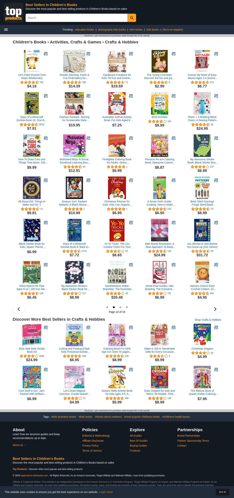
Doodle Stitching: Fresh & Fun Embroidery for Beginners (74, 76)
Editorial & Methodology (96, 435)
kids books (153, 29)
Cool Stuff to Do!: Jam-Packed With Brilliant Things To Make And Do (32, 392)
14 (114, 307)
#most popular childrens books (142, 416)
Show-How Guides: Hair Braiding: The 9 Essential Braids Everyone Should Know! (159, 287)
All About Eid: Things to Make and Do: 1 (31, 203)
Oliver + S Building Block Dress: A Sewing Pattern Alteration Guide (202, 119)
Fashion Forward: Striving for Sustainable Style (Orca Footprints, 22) (74, 119)
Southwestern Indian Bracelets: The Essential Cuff (117, 287)
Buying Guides (138, 445)
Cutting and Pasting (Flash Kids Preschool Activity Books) (74, 350)
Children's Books (29, 42)
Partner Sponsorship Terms (193, 440)
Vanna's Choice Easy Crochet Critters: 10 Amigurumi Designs (202, 287)
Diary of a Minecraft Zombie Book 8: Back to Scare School (74, 245)
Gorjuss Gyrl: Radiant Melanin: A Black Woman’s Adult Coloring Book (74, 203)
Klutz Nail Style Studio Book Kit (32, 350)
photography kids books (112, 29)
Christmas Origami (202, 348)
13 (107, 307)
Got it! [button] (222, 492)
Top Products (20, 469)
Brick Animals (159, 117)
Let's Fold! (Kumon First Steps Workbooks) (32, 76)
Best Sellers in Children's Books (51, 5)
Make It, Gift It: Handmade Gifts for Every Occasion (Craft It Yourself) (159, 350)
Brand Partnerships (188, 435)
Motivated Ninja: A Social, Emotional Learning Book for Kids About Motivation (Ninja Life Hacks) (74, 161)
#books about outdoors (108, 416)
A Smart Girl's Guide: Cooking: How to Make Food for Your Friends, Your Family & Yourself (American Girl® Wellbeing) (160, 203)
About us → (19, 445)
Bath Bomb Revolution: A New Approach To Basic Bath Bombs (159, 245)
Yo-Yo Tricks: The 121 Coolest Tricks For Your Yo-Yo (117, 245)
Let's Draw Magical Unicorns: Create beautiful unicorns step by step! (74, 392)
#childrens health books (176, 416)
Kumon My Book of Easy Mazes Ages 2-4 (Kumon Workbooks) (202, 76)
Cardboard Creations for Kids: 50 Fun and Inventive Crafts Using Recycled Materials (117, 76)
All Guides (136, 435)
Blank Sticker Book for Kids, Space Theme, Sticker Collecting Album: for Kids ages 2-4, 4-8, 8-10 (31, 245)
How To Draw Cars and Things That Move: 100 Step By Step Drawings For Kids (31, 161)
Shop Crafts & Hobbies (208, 319)
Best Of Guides (139, 440)
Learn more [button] (106, 492)
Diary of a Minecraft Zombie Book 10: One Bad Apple (31, 119)
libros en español (173, 29)
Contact (181, 445)
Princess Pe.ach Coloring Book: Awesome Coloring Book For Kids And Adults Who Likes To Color (159, 161)
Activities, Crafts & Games (75, 42)
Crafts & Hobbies (121, 42)
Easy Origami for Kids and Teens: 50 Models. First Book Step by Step (159, 392)
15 (120, 307)
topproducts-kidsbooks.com (34, 475)
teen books (136, 29)
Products (135, 450)
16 (127, 307)
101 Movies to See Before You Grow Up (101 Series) (202, 245)
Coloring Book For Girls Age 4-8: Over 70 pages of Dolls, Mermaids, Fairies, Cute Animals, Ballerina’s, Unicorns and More (117, 350)
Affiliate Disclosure (93, 440)
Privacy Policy (90, 445)
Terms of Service (92, 450)
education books (84, 29)
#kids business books (63, 416)
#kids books (86, 416)
